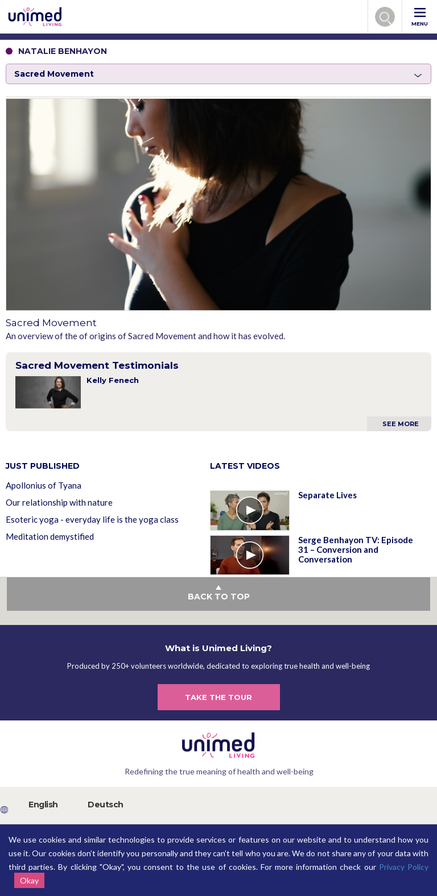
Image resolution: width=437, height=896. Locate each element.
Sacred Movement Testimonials (97, 365)
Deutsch (105, 804)
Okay (29, 880)
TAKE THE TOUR (218, 697)
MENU (419, 17)
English (43, 804)
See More (400, 424)
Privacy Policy (403, 867)
